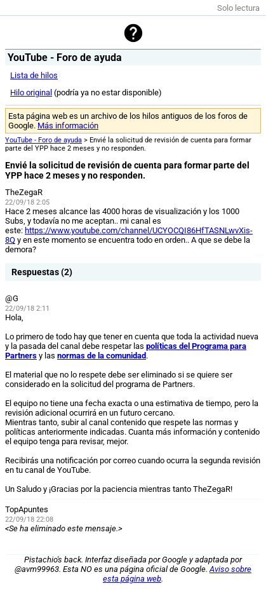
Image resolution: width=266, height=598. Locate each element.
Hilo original (31, 92)
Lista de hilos (34, 75)
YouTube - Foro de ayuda (43, 140)
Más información (67, 125)
